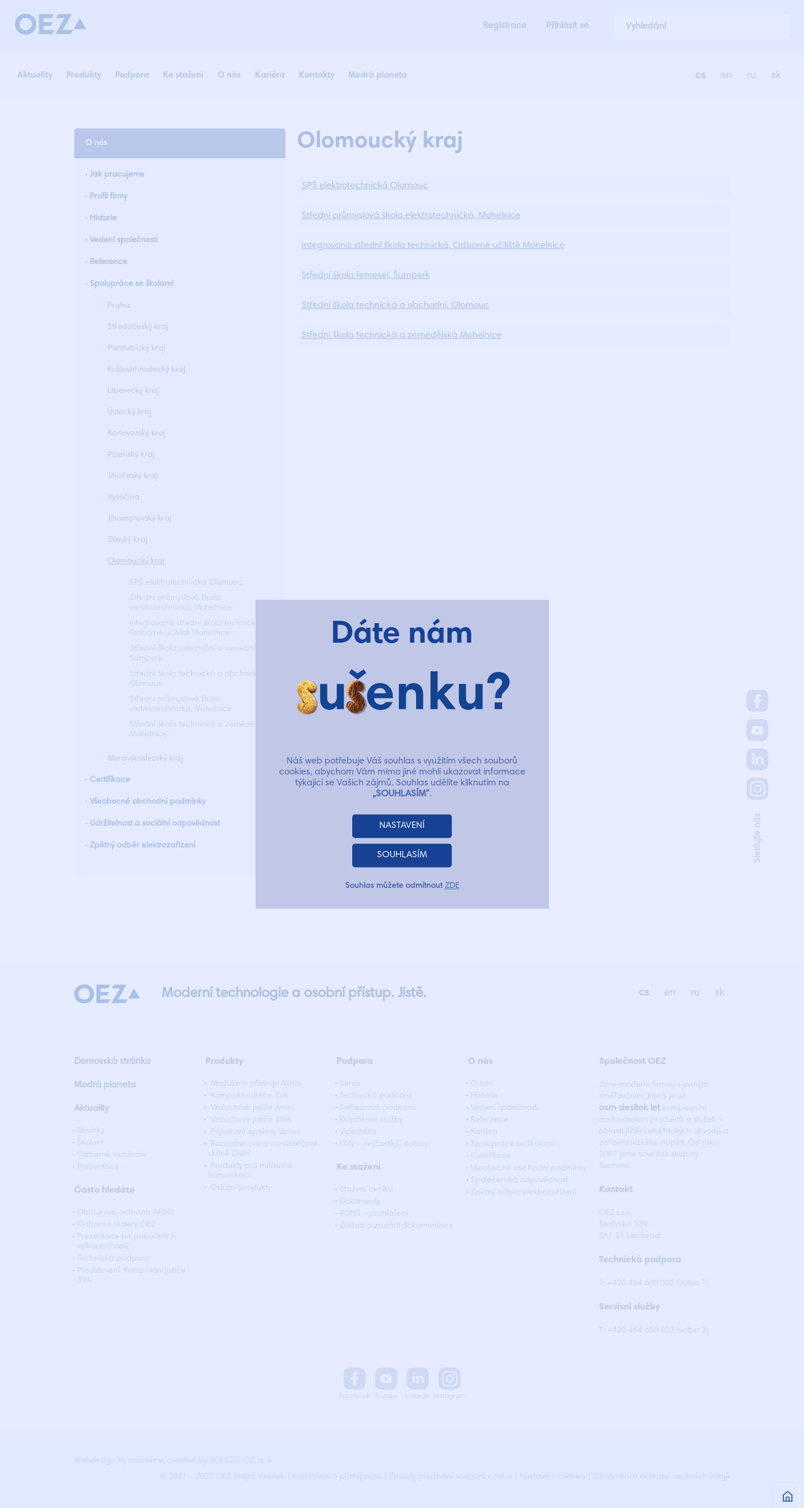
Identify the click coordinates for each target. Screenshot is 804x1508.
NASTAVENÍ (402, 825)
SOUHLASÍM (402, 855)
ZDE (452, 886)
